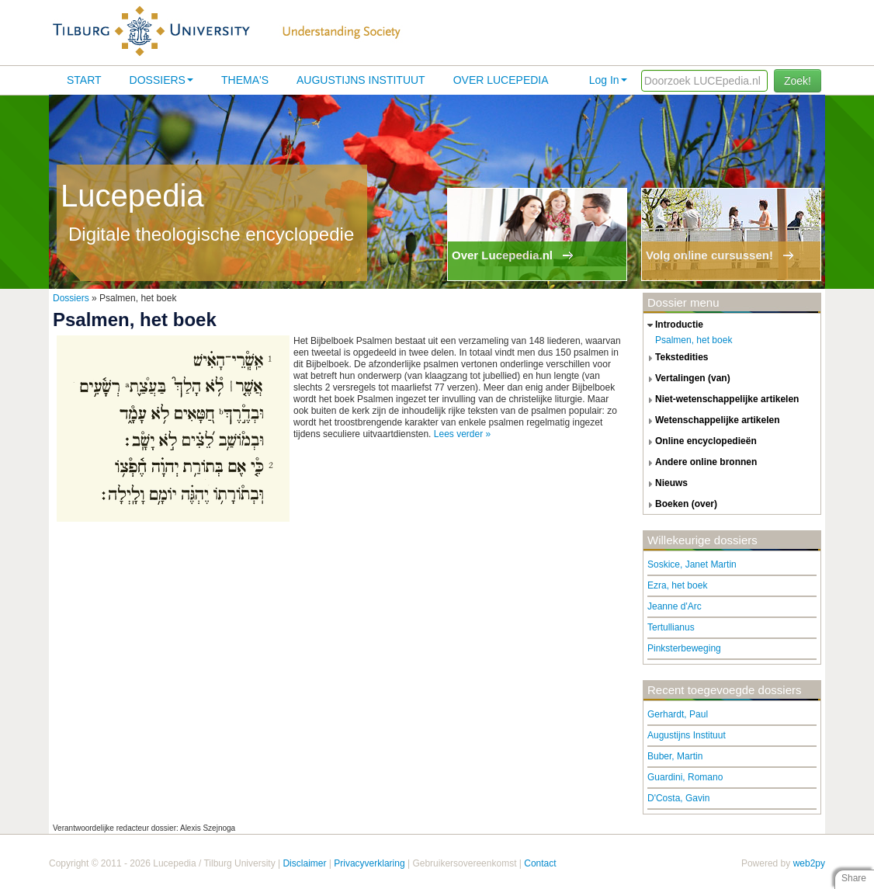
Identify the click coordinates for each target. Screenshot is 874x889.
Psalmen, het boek (693, 340)
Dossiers (161, 80)
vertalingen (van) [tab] (686, 379)
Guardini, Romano (685, 777)
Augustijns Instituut (361, 80)
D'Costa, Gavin (678, 798)
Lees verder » (462, 434)
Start (84, 80)
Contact (540, 863)
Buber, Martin (674, 756)
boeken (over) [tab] (680, 504)
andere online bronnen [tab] (700, 463)
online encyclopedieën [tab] (700, 442)
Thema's (245, 80)
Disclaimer (304, 863)
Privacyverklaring (369, 863)
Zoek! (797, 81)
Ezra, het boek (677, 585)
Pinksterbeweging (684, 648)
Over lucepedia (501, 80)
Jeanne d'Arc (674, 606)
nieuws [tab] (665, 483)
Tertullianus (671, 627)
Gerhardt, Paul (677, 714)
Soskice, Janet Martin (692, 564)
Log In (608, 80)
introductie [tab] (673, 325)
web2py (809, 863)
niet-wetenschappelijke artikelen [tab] (721, 400)
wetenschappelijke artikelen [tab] (711, 421)
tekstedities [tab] (676, 358)
